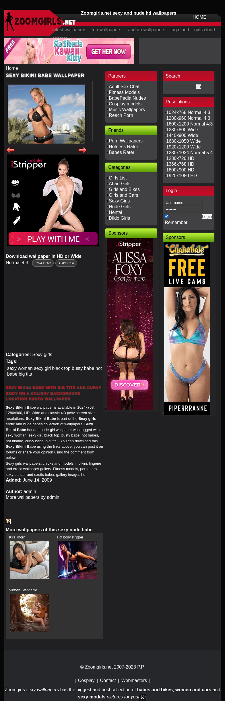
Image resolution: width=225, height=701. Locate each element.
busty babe (83, 368)
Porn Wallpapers (126, 140)
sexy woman (20, 368)
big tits (25, 374)
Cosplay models (125, 103)
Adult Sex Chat (124, 86)
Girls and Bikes (124, 189)
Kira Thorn (17, 537)
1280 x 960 (66, 263)
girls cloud (204, 29)
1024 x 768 (43, 263)
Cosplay (86, 680)
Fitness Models (124, 92)
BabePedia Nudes (127, 98)
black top (61, 368)
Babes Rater (121, 152)
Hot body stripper (70, 537)
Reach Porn (121, 115)
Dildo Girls (119, 218)
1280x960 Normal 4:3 (188, 118)
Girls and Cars (123, 195)
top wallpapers (106, 29)
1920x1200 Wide (183, 146)
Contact (108, 680)
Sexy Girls (119, 200)
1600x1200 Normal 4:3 (189, 123)
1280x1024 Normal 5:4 (189, 152)
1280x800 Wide (182, 129)
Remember (176, 222)
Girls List (118, 177)
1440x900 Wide (182, 135)
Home (12, 68)
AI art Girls (120, 183)
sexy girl (42, 368)
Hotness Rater (123, 146)
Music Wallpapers (127, 109)
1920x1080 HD (181, 175)
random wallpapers (146, 29)
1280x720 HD (180, 158)
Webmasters (134, 680)
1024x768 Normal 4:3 (188, 112)
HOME (199, 17)
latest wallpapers (69, 29)
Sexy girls (42, 354)
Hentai (115, 212)
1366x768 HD (180, 164)
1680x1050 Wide (183, 141)
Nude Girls (120, 206)
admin (30, 491)
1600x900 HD (180, 169)
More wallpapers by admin (32, 497)
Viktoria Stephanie (23, 590)
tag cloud (179, 29)
